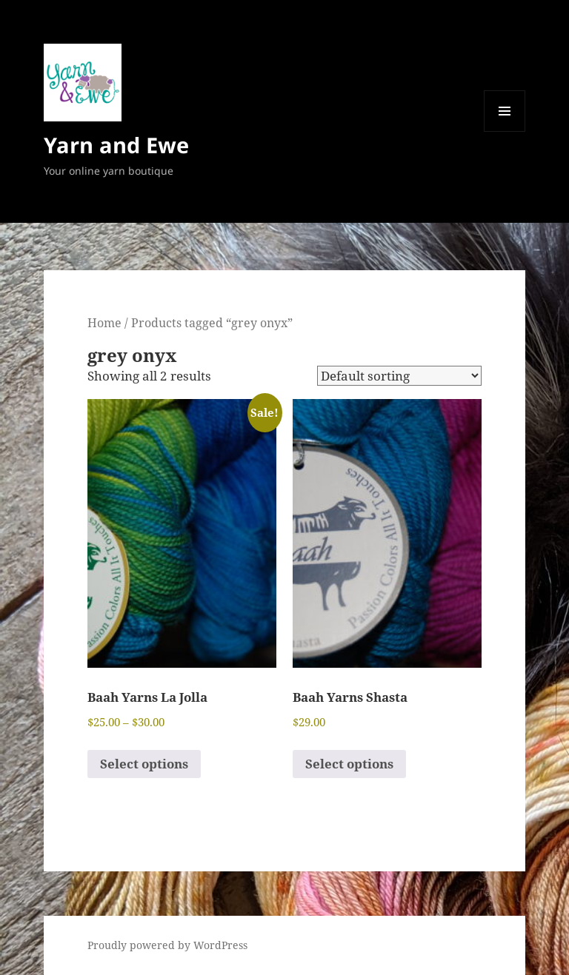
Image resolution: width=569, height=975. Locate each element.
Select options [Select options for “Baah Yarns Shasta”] (349, 763)
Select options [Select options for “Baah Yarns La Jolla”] (144, 763)
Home (104, 323)
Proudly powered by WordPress (167, 945)
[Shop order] (399, 376)
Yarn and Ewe (116, 144)
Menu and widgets (505, 131)
